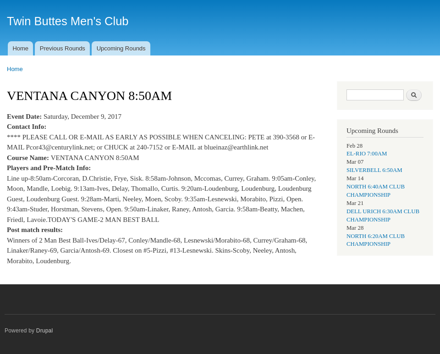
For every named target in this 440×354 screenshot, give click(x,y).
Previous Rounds (62, 48)
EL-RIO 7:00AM (366, 153)
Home (20, 48)
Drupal (44, 330)
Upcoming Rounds (121, 48)
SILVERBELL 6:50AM (374, 170)
